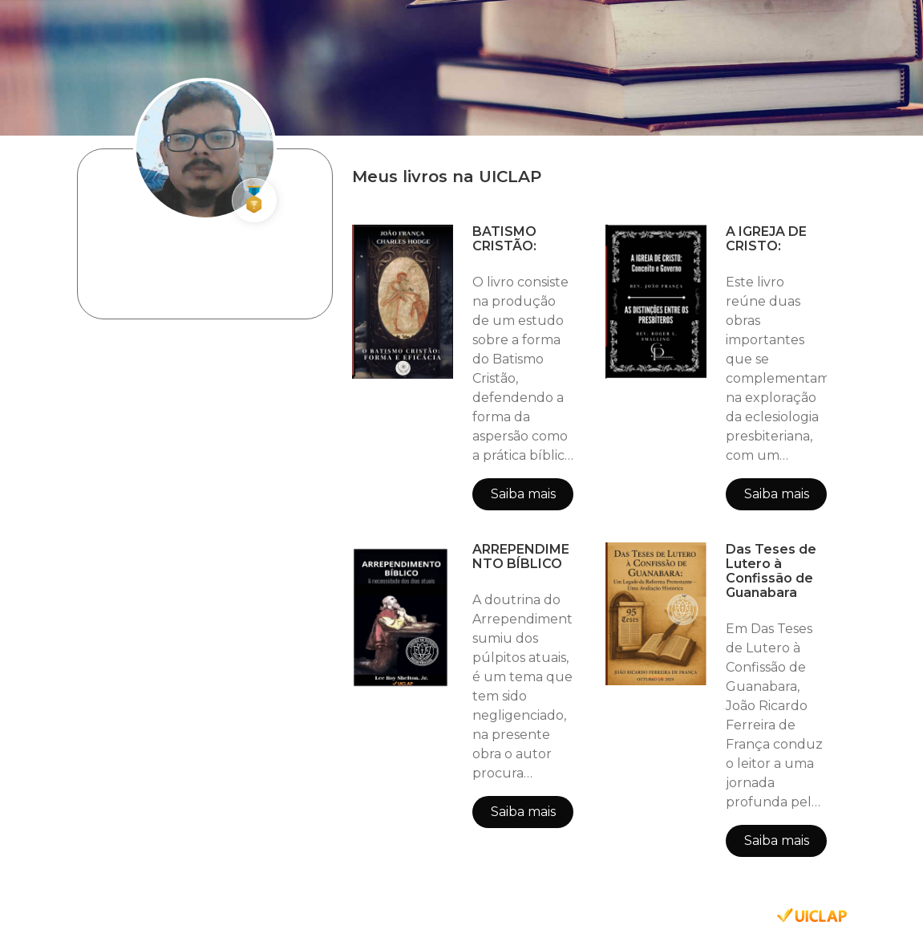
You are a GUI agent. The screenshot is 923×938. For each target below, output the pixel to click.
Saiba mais (523, 493)
